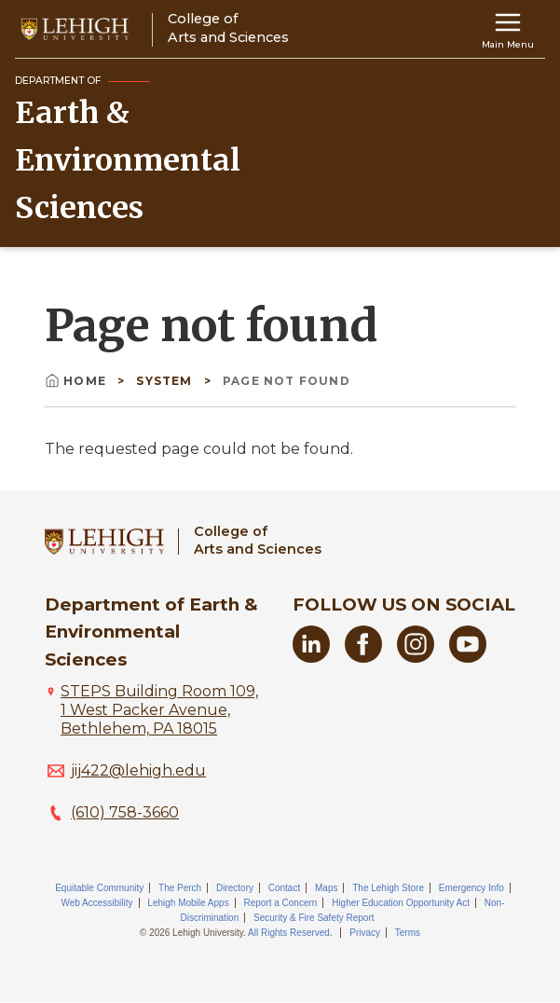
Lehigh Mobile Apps (187, 903)
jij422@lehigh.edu (138, 770)
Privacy (364, 932)
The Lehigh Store (388, 888)
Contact (284, 888)
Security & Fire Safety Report (314, 918)
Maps (326, 888)
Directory (234, 888)
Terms (407, 932)
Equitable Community (99, 888)
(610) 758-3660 (125, 812)
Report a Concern (280, 903)
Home (77, 381)
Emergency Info (471, 888)
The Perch (179, 888)
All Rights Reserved (289, 932)
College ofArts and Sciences (257, 540)
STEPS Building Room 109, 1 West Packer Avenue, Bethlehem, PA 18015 (159, 709)
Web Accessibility (97, 903)
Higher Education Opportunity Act (401, 903)
